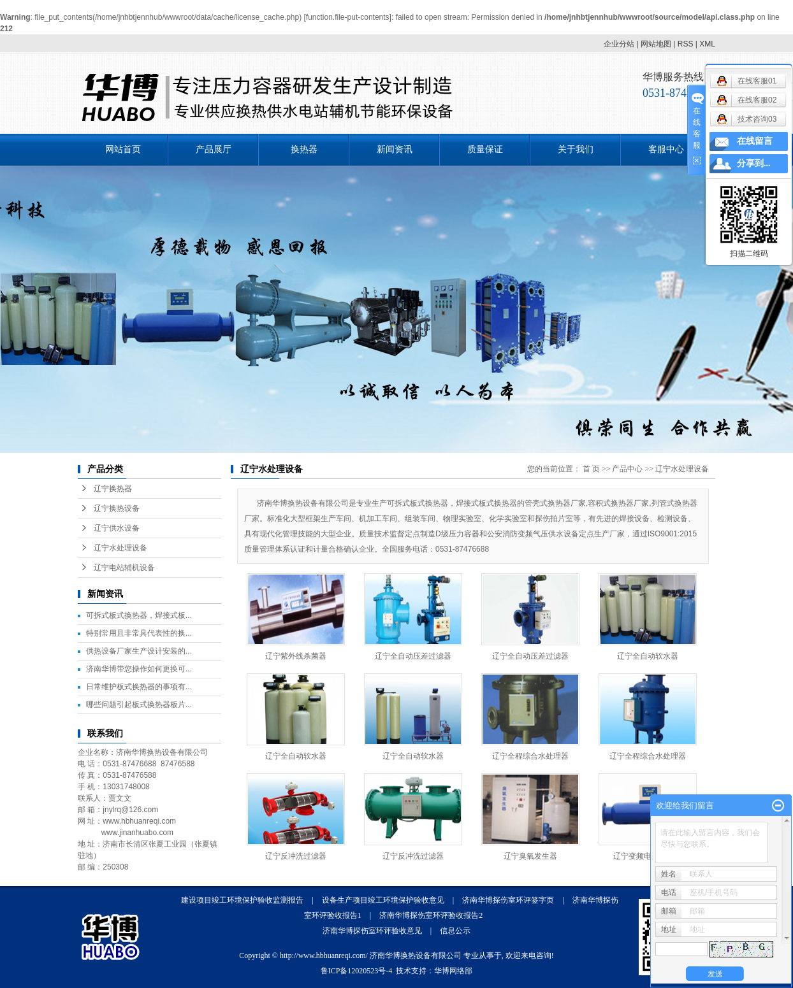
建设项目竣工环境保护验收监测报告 (242, 900)
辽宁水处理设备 (120, 547)
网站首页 (123, 149)
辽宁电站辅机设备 (124, 567)
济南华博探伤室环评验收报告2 (431, 915)
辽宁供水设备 (117, 528)
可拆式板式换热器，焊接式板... (139, 615)
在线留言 (755, 141)
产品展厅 (213, 149)
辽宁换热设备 (117, 508)
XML (707, 43)
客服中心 (666, 149)
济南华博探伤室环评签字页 (508, 900)
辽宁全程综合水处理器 (530, 756)
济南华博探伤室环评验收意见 (372, 930)
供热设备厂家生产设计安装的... (139, 651)
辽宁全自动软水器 (647, 656)
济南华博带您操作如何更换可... (139, 668)
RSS (686, 43)
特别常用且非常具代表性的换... (139, 633)
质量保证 (485, 149)
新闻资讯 (394, 149)
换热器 (304, 149)
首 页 (591, 468)
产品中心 (627, 468)
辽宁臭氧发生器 (530, 856)
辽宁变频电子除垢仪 (647, 856)
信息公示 (455, 930)
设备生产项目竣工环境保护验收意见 (383, 900)
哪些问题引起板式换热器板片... (139, 704)
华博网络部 (453, 970)
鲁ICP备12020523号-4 (357, 970)
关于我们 (575, 149)
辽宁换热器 (113, 488)
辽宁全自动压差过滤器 (413, 656)
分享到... (754, 163)
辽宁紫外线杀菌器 (295, 656)
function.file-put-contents (347, 17)
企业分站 (619, 43)
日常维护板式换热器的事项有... (139, 686)
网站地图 (656, 43)
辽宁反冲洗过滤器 (295, 856)
